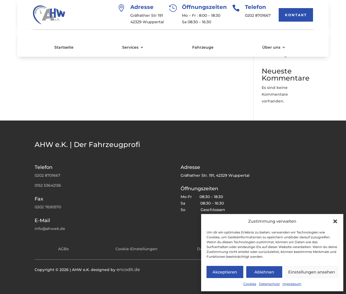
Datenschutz (269, 284)
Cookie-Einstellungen (136, 248)
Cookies (249, 284)
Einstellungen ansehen (311, 272)
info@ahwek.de (50, 228)
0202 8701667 (47, 175)
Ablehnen (264, 272)
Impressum (291, 284)
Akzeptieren (224, 272)
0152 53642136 (48, 185)
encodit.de (128, 269)
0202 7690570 (48, 207)
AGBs (63, 248)
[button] (335, 221)
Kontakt (296, 15)
